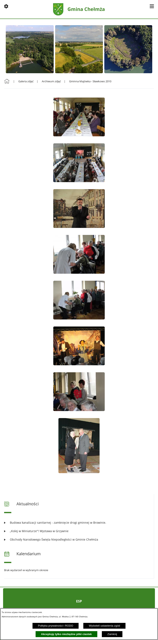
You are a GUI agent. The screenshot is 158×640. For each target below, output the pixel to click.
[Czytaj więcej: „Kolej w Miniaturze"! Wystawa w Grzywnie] (79, 531)
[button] (6, 6)
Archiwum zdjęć (51, 81)
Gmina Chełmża (86, 9)
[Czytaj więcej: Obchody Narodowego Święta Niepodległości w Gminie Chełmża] (79, 539)
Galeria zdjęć (26, 81)
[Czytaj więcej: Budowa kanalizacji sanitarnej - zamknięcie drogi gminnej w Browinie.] (79, 522)
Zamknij (112, 634)
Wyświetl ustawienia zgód (104, 625)
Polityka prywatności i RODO (55, 625)
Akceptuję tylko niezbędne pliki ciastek (66, 634)
